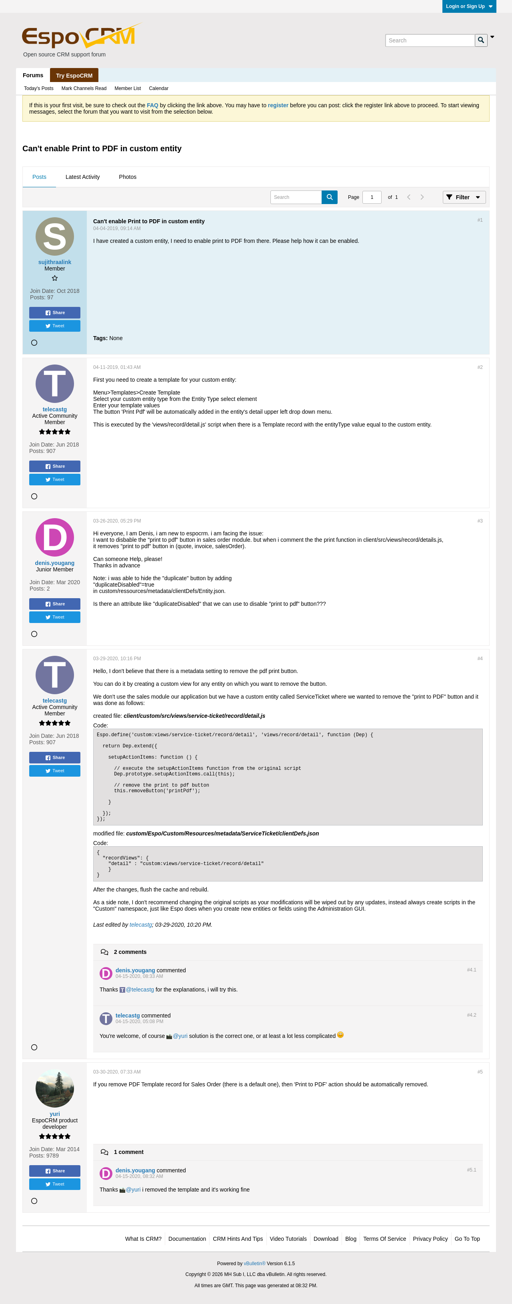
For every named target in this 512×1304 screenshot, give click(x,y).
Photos (128, 177)
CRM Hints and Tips (238, 1239)
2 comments (130, 952)
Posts (39, 177)
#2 (480, 367)
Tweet (54, 326)
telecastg (141, 924)
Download (326, 1239)
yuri (183, 1036)
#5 (480, 1072)
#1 (480, 220)
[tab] (39, 177)
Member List (127, 88)
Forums (33, 75)
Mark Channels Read (84, 88)
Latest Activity (83, 177)
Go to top (467, 1239)
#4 (480, 658)
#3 (480, 521)
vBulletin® (255, 1263)
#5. (471, 1170)
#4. (471, 970)
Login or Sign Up (469, 6)
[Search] (430, 40)
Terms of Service (384, 1239)
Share (55, 313)
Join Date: (42, 291)
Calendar (158, 88)
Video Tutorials (288, 1239)
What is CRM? (143, 1239)
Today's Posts (39, 88)
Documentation (187, 1239)
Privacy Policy (430, 1239)
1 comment (129, 1152)
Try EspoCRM (74, 75)
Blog (350, 1239)
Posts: (38, 297)
